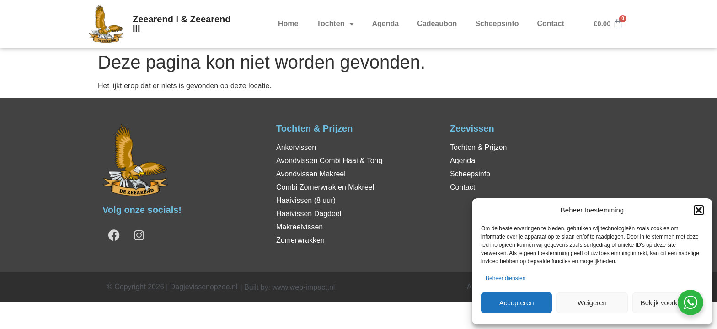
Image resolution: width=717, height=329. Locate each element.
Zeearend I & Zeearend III (182, 23)
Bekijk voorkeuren (668, 303)
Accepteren (516, 303)
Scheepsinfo (497, 23)
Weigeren (592, 303)
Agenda (385, 23)
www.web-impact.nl (303, 287)
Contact (550, 23)
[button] (698, 210)
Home (288, 23)
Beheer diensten (505, 278)
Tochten (334, 24)
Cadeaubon (437, 23)
